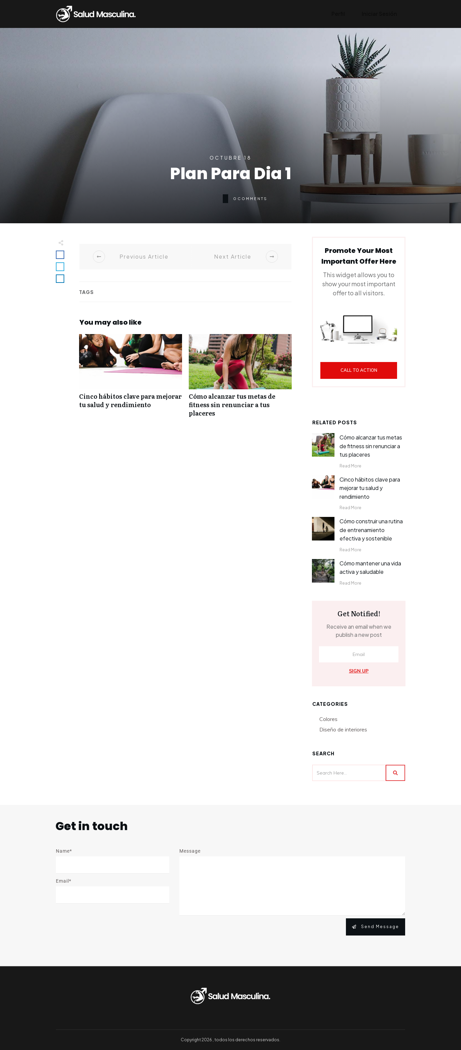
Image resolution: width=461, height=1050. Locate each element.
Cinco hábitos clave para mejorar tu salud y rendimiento (130, 379)
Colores (328, 719)
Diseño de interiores (343, 729)
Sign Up (358, 671)
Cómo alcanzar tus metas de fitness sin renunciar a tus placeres (240, 379)
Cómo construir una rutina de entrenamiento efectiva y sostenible (371, 530)
